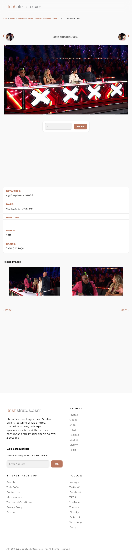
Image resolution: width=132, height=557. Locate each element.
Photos (12, 18)
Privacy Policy (14, 507)
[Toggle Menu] (123, 7)
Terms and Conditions (19, 502)
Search (11, 482)
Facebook (75, 492)
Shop (72, 424)
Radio (72, 449)
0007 (29, 195)
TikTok (73, 497)
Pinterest (74, 517)
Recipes (74, 434)
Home (5, 18)
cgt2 (9, 195)
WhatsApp (75, 522)
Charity (73, 444)
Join (57, 464)
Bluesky (74, 512)
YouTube (74, 502)
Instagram (75, 482)
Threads (74, 507)
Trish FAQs (13, 487)
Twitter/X (74, 487)
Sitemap (11, 512)
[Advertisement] (66, 158)
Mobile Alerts (14, 497)
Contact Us (13, 492)
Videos (73, 419)
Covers (73, 439)
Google (73, 527)
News (72, 429)
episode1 (19, 195)
